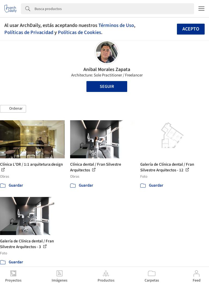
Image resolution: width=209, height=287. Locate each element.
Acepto (190, 29)
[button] (13, 109)
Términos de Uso (116, 25)
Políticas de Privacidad (28, 32)
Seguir (107, 87)
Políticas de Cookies (79, 32)
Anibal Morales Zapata (106, 69)
